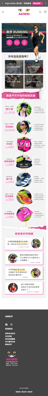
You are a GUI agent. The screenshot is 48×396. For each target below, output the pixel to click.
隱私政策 (24, 392)
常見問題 (8, 336)
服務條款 (18, 392)
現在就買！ (37, 3)
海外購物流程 (10, 342)
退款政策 (30, 392)
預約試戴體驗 (10, 339)
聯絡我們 (8, 344)
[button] (2, 12)
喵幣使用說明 (10, 333)
